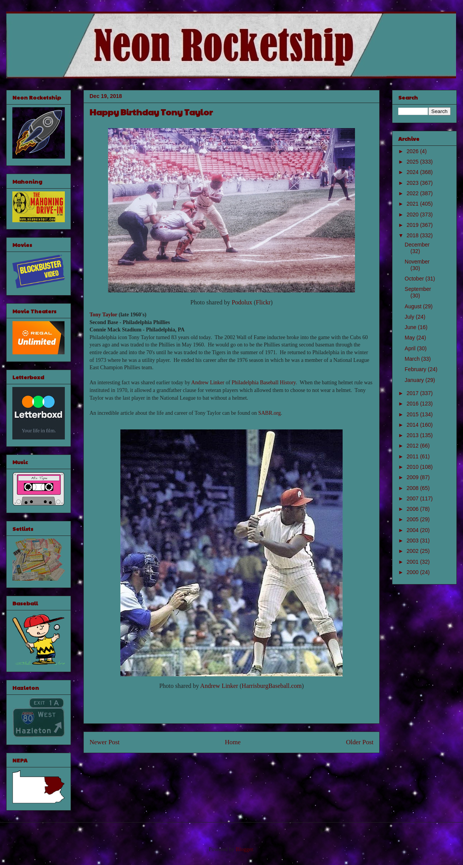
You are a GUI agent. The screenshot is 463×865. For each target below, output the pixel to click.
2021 (413, 204)
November (417, 261)
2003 (413, 540)
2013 (413, 435)
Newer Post (105, 742)
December (417, 245)
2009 (413, 477)
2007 (413, 498)
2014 (413, 425)
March (413, 359)
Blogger (244, 849)
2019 (413, 225)
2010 (413, 467)
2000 (413, 572)
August (414, 306)
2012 (413, 446)
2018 (413, 235)
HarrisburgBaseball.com (272, 686)
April (411, 348)
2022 (413, 193)
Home (233, 742)
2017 (413, 393)
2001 (413, 562)
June (411, 327)
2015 (413, 414)
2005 (413, 519)
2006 (413, 509)
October (415, 278)
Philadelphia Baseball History (263, 382)
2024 (413, 172)
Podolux (241, 302)
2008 (413, 488)
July (410, 317)
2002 (413, 551)
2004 (413, 530)
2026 (413, 151)
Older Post (359, 742)
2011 (413, 456)
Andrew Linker (208, 382)
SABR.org (269, 413)
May (410, 338)
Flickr (263, 302)
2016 (413, 403)
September (418, 289)
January (415, 380)
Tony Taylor (103, 315)
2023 (413, 183)
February (416, 369)
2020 (413, 214)
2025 (413, 162)
